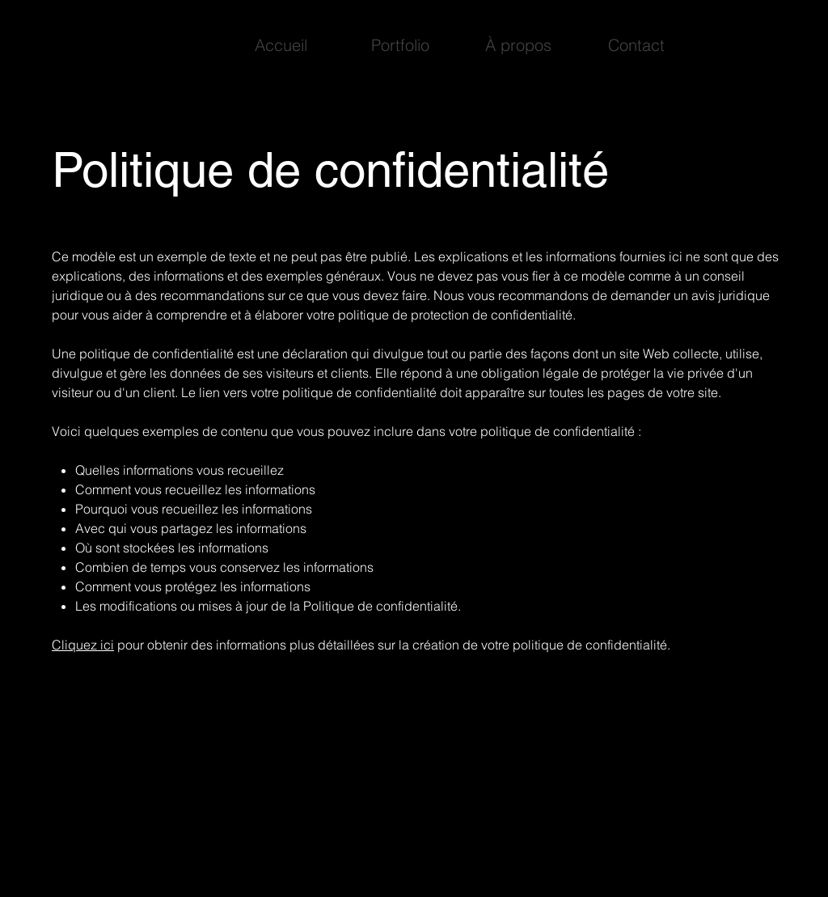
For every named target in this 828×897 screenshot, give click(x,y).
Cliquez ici (83, 645)
